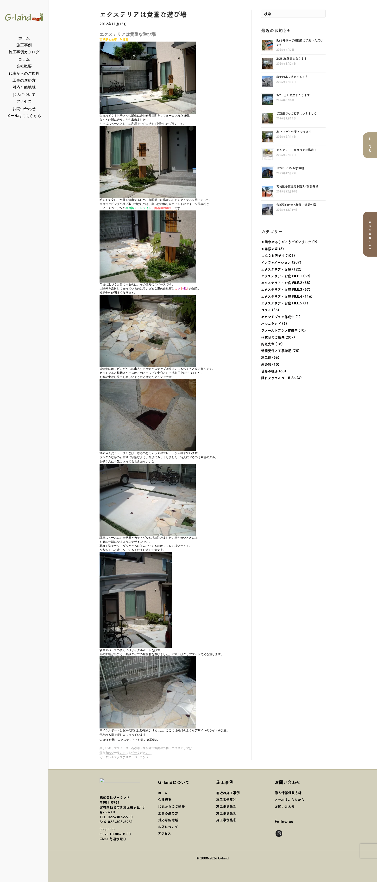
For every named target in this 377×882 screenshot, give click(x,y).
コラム (24, 59)
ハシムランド (271, 323)
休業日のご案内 (273, 337)
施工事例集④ (226, 799)
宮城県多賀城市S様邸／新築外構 (297, 186)
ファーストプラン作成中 (279, 330)
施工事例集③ (226, 806)
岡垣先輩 (268, 343)
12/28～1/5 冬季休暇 (290, 168)
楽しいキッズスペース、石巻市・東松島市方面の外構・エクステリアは (146, 748)
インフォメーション (276, 262)
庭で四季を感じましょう (292, 77)
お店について (24, 95)
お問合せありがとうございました (286, 241)
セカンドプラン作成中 (278, 316)
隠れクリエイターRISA (278, 377)
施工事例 (24, 45)
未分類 (266, 364)
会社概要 (24, 66)
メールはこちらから (24, 116)
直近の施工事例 (228, 792)
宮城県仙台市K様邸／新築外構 (296, 205)
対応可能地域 (24, 87)
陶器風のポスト (164, 208)
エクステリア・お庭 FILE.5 (281, 303)
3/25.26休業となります (291, 58)
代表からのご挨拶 (24, 73)
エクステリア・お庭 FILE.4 (281, 296)
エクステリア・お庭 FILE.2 (281, 282)
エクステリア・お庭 (276, 269)
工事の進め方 (24, 80)
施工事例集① (226, 819)
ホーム (24, 38)
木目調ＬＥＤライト (138, 208)
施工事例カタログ (24, 52)
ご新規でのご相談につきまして (296, 113)
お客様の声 (269, 248)
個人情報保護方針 (288, 792)
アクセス (24, 101)
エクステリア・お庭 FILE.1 (281, 275)
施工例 (266, 357)
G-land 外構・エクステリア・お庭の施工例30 (129, 739)
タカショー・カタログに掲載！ (296, 150)
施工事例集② (226, 813)
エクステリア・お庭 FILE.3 (281, 289)
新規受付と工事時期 (276, 350)
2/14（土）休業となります (293, 132)
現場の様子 (269, 371)
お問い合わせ (24, 109)
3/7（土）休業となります (293, 95)
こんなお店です (273, 255)
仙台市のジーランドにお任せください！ (125, 752)
